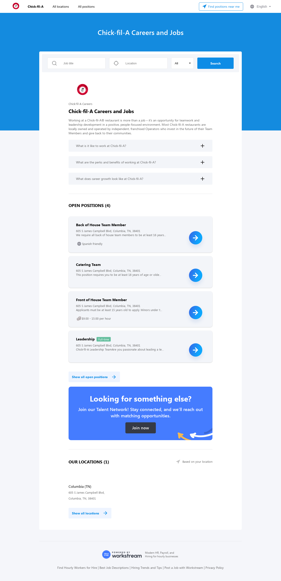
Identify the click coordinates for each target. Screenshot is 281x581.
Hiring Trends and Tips (146, 567)
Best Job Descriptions (114, 567)
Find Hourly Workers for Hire (77, 567)
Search (215, 63)
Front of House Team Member (101, 299)
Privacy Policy (214, 567)
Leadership (85, 339)
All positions (86, 6)
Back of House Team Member (101, 224)
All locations (61, 6)
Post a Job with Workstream (183, 567)
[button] (260, 6)
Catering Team (88, 264)
